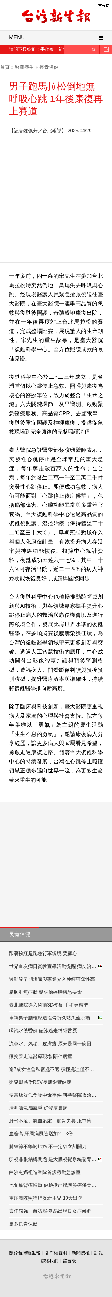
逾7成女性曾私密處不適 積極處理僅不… (51, 1069)
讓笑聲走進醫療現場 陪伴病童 (40, 1056)
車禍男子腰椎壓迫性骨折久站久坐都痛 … (56, 1018)
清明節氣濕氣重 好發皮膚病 (38, 1107)
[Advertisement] (56, 200)
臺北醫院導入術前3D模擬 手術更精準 (48, 1004)
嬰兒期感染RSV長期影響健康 (40, 1082)
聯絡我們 (49, 1260)
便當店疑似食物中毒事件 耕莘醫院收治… (52, 1095)
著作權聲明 (56, 1252)
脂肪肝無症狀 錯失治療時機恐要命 (45, 992)
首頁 (5, 67)
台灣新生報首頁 (56, 16)
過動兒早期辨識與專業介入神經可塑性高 (52, 979)
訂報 (98, 1252)
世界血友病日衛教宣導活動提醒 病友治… (56, 966)
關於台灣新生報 (24, 1252)
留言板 (69, 1260)
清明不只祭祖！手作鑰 (31, 49)
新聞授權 (81, 1252)
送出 (93, 49)
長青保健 (49, 67)
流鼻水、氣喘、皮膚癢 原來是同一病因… (52, 1043)
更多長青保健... (25, 1223)
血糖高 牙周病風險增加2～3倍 (41, 1133)
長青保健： (22, 934)
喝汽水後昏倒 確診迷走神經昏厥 (43, 1030)
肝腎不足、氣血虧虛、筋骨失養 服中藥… (52, 1120)
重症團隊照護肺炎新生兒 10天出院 (45, 1198)
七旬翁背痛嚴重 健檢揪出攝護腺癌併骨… (52, 1185)
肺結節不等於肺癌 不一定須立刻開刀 (48, 1146)
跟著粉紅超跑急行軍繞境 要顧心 (43, 953)
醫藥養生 (24, 67)
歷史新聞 (106, 49)
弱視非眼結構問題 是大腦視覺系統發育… (56, 1160)
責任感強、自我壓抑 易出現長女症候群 (50, 1210)
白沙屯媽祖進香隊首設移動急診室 (45, 1172)
